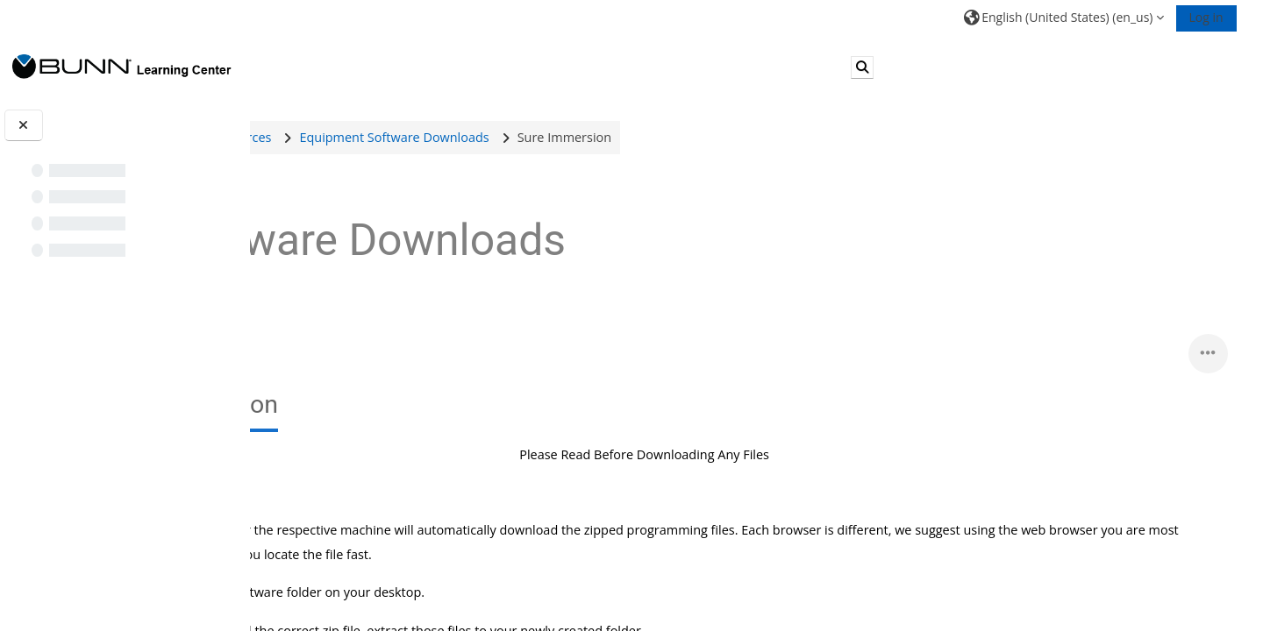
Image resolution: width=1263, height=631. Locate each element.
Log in (1206, 17)
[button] (1064, 17)
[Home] (122, 66)
